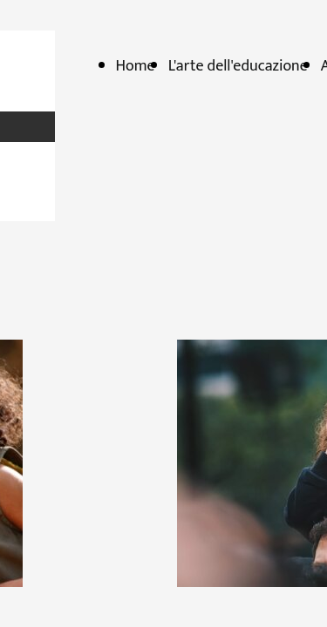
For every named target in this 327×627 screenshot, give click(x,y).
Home (135, 66)
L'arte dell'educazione (238, 66)
